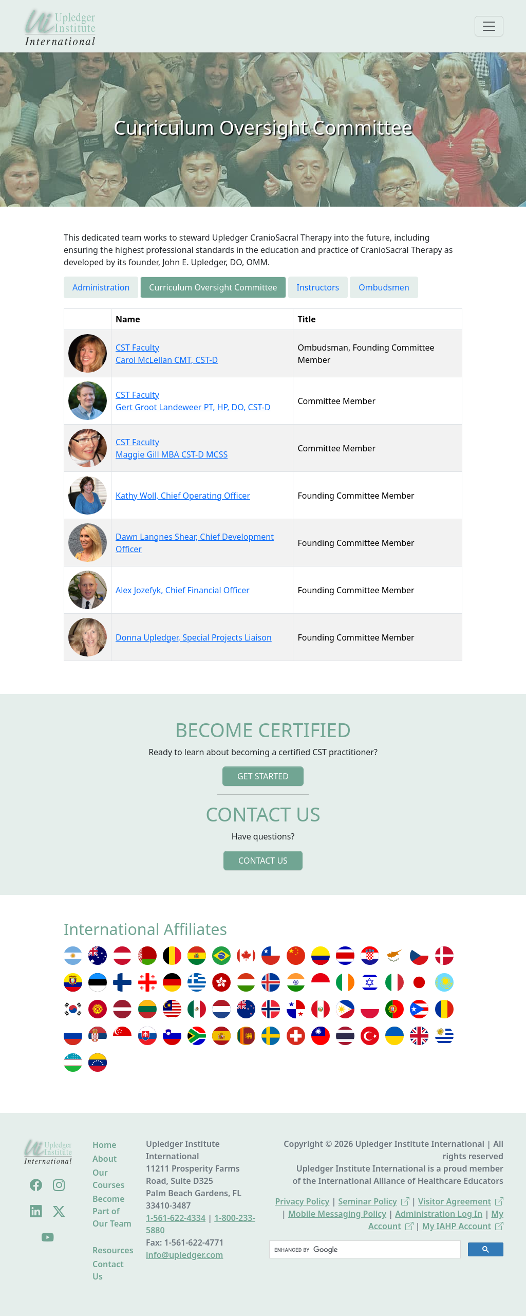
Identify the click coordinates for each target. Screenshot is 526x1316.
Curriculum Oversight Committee (213, 287)
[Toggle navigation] (489, 26)
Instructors (318, 287)
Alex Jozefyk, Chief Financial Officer (183, 590)
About (104, 1158)
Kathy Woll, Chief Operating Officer (183, 495)
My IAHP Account (462, 1226)
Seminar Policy (374, 1201)
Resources (113, 1250)
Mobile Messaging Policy (337, 1213)
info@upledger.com (184, 1254)
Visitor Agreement (460, 1201)
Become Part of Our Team (112, 1211)
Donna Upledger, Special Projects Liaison (194, 637)
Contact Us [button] (263, 860)
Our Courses (108, 1179)
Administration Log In (438, 1213)
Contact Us (108, 1270)
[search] (364, 1250)
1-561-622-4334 (175, 1217)
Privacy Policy (302, 1201)
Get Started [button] (263, 776)
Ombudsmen (384, 287)
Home (104, 1144)
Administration (100, 287)
